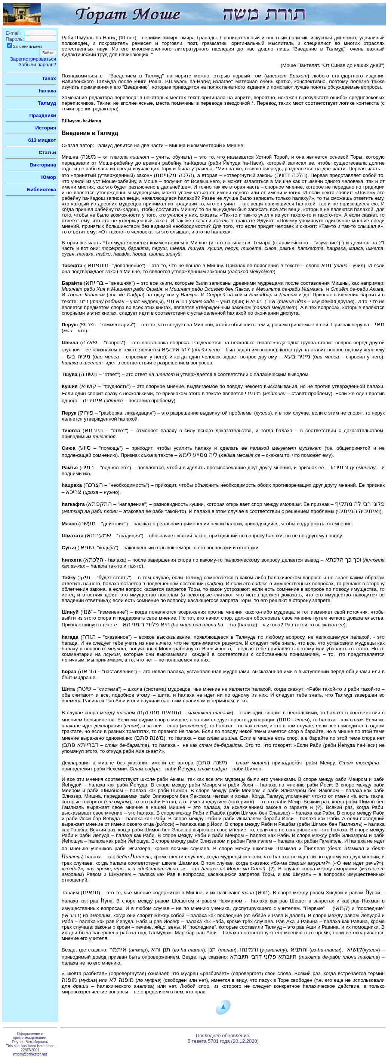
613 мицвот (42, 140)
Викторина (43, 165)
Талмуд (47, 103)
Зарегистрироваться (33, 59)
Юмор (48, 177)
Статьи (47, 152)
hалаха (47, 91)
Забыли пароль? (37, 64)
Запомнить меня (27, 47)
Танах (49, 78)
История (45, 128)
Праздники (43, 115)
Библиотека (41, 189)
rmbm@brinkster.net (30, 1054)
